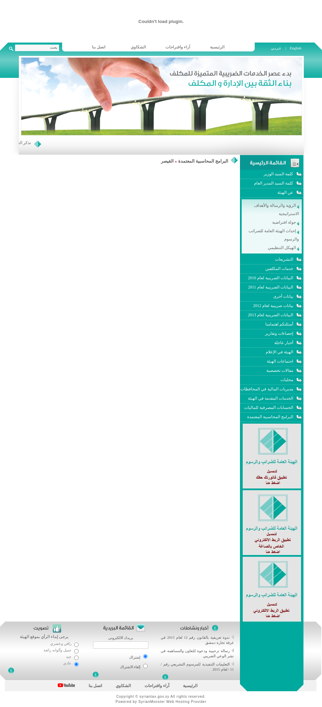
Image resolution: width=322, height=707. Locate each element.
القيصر (167, 161)
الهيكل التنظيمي (283, 247)
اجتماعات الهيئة (280, 361)
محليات (286, 379)
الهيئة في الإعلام (279, 352)
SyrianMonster (151, 702)
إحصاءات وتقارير (279, 333)
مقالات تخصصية (279, 370)
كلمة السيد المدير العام (273, 183)
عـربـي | (279, 48)
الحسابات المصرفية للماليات (268, 407)
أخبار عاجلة (283, 342)
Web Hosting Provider (186, 702)
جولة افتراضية (285, 222)
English (295, 48)
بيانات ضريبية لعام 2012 (273, 305)
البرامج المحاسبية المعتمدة (203, 161)
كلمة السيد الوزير (278, 174)
